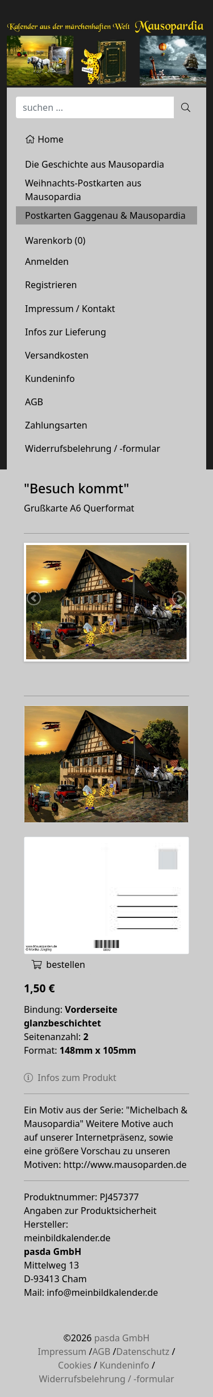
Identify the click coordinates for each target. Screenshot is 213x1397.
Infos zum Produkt (70, 1077)
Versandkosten (57, 355)
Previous (34, 599)
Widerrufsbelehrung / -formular (92, 448)
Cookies (74, 1365)
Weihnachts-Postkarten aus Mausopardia (83, 190)
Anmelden (47, 261)
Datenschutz (143, 1351)
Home (44, 139)
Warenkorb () (55, 240)
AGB (34, 402)
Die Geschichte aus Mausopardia (94, 164)
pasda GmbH (122, 1338)
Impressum (62, 1351)
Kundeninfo (50, 378)
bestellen (58, 964)
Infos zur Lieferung (65, 332)
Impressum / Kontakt (70, 308)
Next (178, 599)
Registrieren (51, 284)
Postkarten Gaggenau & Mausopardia (105, 215)
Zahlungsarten (56, 425)
